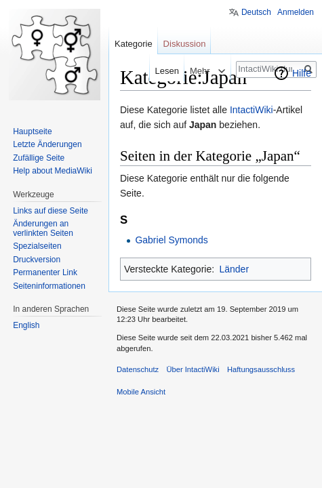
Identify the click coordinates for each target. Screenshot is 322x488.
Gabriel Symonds (171, 240)
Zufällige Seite (38, 158)
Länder (234, 269)
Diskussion (184, 44)
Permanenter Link (45, 272)
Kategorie (134, 44)
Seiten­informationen (49, 286)
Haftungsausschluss (261, 369)
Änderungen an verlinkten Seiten (43, 228)
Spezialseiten (37, 246)
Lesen (157, 71)
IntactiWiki (251, 109)
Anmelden (295, 12)
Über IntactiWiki (192, 369)
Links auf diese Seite (50, 211)
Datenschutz (138, 369)
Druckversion (36, 259)
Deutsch (256, 12)
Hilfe (301, 73)
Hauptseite (32, 131)
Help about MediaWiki (52, 171)
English (26, 325)
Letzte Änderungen (47, 144)
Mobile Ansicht (141, 392)
